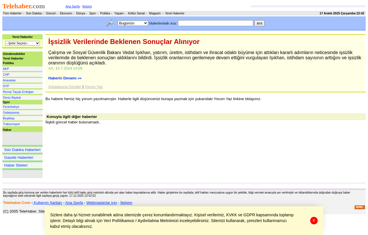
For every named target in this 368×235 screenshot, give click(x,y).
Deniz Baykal (12, 97)
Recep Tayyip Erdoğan (18, 91)
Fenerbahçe (11, 106)
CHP (6, 74)
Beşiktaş (8, 118)
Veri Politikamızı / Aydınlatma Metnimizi (141, 220)
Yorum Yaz (94, 87)
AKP (6, 68)
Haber (7, 129)
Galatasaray (11, 112)
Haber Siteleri (16, 165)
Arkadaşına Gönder (65, 87)
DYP (6, 86)
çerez (148, 215)
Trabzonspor (11, 124)
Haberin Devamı (65, 78)
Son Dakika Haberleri (22, 150)
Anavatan (9, 80)
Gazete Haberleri (18, 157)
